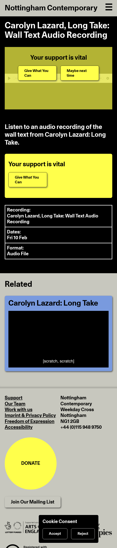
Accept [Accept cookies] (55, 534)
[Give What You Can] (37, 73)
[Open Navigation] (109, 6)
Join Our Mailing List (32, 502)
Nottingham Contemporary (51, 8)
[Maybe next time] (79, 73)
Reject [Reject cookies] (83, 534)
